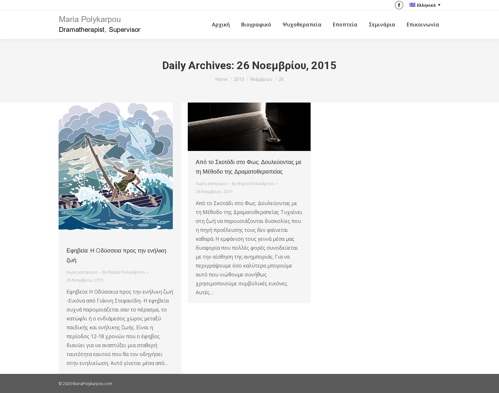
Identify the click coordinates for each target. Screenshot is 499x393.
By (123, 272)
